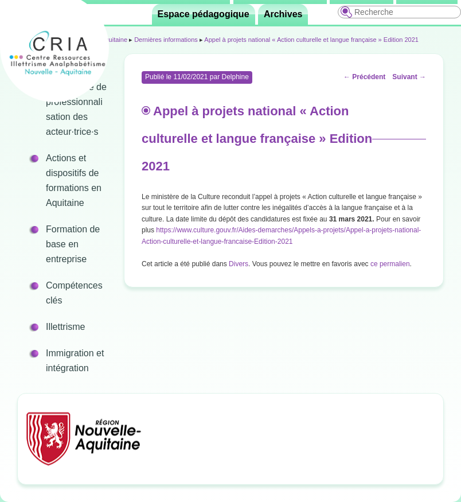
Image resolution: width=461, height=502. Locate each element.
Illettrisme (65, 327)
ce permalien (390, 264)
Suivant (409, 77)
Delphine (234, 77)
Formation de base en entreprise (73, 244)
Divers (238, 264)
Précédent (364, 77)
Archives (283, 14)
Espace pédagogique (203, 14)
